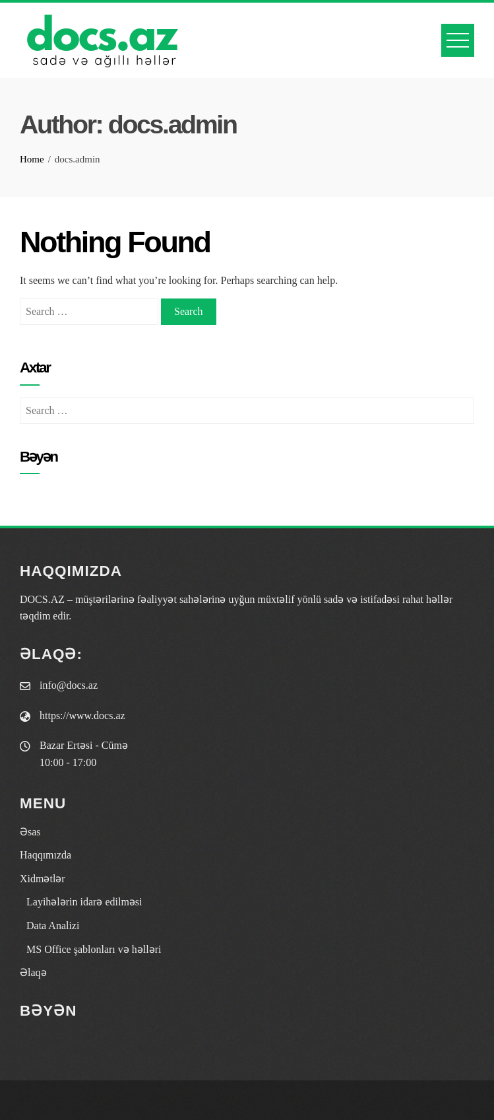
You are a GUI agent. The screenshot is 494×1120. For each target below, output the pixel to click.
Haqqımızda (45, 854)
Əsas (30, 831)
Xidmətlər (42, 878)
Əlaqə (33, 972)
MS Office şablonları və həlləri (93, 949)
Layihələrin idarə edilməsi (84, 901)
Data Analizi (52, 925)
